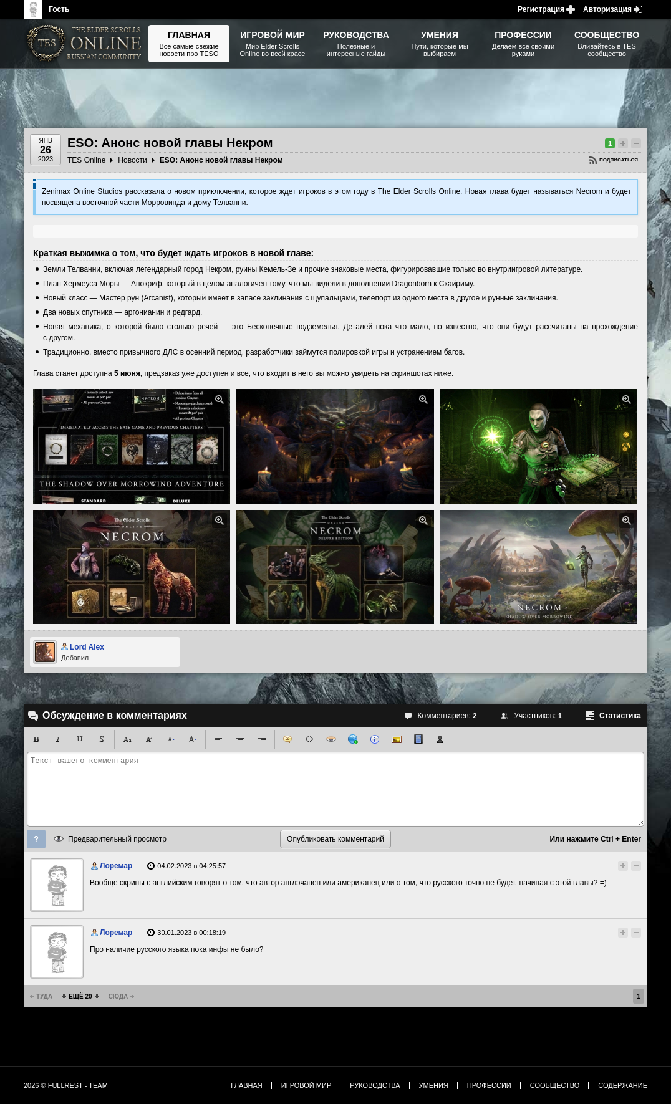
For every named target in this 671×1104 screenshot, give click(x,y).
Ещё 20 (80, 996)
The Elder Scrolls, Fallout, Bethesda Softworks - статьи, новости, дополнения (86, 44)
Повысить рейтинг (623, 143)
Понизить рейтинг (636, 143)
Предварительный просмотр (117, 839)
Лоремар (116, 866)
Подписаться (618, 160)
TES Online (86, 160)
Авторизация (607, 9)
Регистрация (541, 9)
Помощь (36, 839)
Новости (132, 160)
